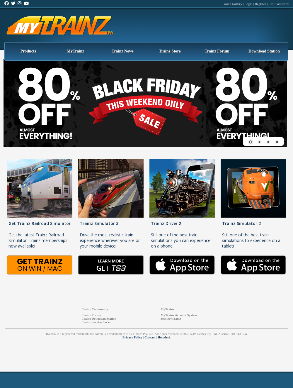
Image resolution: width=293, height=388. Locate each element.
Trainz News (123, 51)
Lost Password (278, 4)
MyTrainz (75, 51)
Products (28, 51)
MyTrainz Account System (179, 315)
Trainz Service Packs (96, 322)
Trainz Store (170, 51)
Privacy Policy (132, 337)
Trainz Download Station (99, 318)
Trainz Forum (217, 51)
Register (260, 4)
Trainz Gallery (232, 4)
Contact (149, 337)
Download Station (264, 51)
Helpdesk (164, 337)
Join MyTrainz (171, 318)
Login (248, 4)
